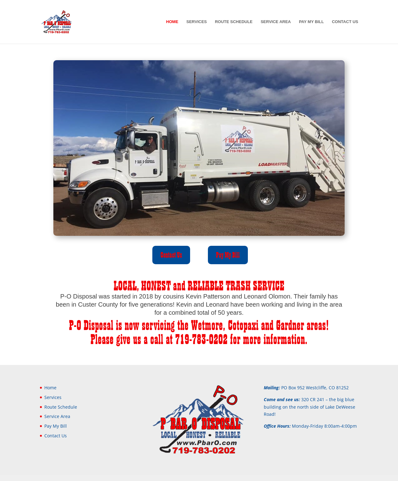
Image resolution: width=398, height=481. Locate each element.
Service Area (276, 22)
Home (172, 22)
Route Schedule (234, 22)
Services (196, 22)
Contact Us (345, 22)
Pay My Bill (311, 22)
